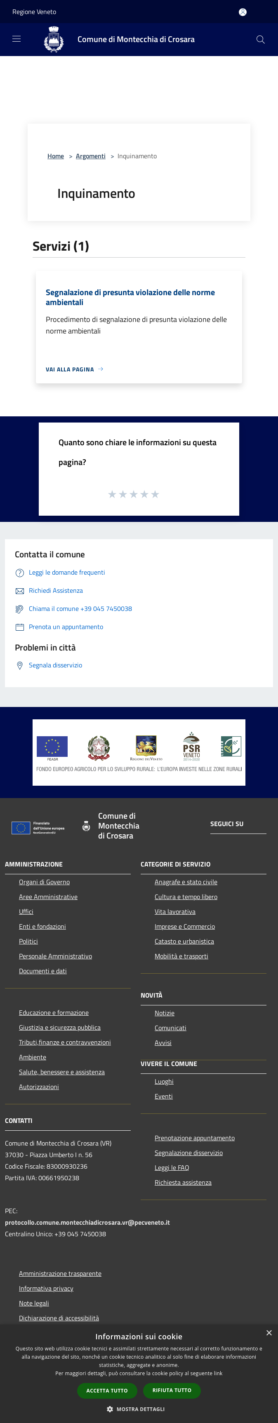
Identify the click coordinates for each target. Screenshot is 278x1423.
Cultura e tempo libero (186, 897)
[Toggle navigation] (16, 39)
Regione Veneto (34, 11)
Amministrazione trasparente (60, 1273)
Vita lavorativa (175, 911)
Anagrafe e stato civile (186, 882)
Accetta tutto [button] (107, 1390)
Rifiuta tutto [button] (172, 1390)
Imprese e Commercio (185, 926)
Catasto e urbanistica (184, 941)
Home (55, 156)
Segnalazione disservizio (189, 1153)
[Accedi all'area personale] (242, 12)
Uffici (26, 911)
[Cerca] (261, 40)
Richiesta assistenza (183, 1182)
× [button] (269, 1333)
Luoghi (164, 1081)
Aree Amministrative (48, 897)
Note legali (34, 1303)
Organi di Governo (44, 882)
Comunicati (170, 1028)
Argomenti (91, 156)
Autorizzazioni (39, 1087)
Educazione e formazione (54, 1012)
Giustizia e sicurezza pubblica (60, 1027)
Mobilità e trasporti (181, 956)
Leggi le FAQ (172, 1167)
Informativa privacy (46, 1288)
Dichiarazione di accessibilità (59, 1318)
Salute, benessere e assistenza (62, 1072)
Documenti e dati (43, 971)
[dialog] (139, 1373)
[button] (139, 1409)
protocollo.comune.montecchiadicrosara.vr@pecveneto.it (87, 1222)
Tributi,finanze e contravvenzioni (65, 1042)
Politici (28, 941)
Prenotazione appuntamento (195, 1138)
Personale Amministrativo (55, 956)
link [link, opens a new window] (218, 1373)
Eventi (164, 1096)
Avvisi (163, 1042)
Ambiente (32, 1057)
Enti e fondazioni (42, 926)
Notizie (164, 1013)
